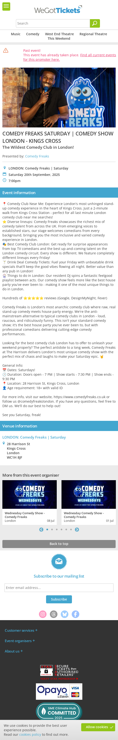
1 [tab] (47, 529)
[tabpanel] (29, 502)
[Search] (95, 23)
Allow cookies (97, 727)
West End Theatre (59, 34)
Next (77, 529)
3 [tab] (57, 529)
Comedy (32, 34)
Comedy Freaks (37, 156)
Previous (41, 529)
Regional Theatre (93, 34)
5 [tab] (66, 529)
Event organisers (18, 640)
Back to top (59, 543)
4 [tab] (61, 529)
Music (15, 34)
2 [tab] (52, 529)
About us (12, 651)
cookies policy (30, 734)
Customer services (19, 630)
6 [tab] (71, 529)
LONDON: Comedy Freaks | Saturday (34, 437)
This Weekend (59, 38)
